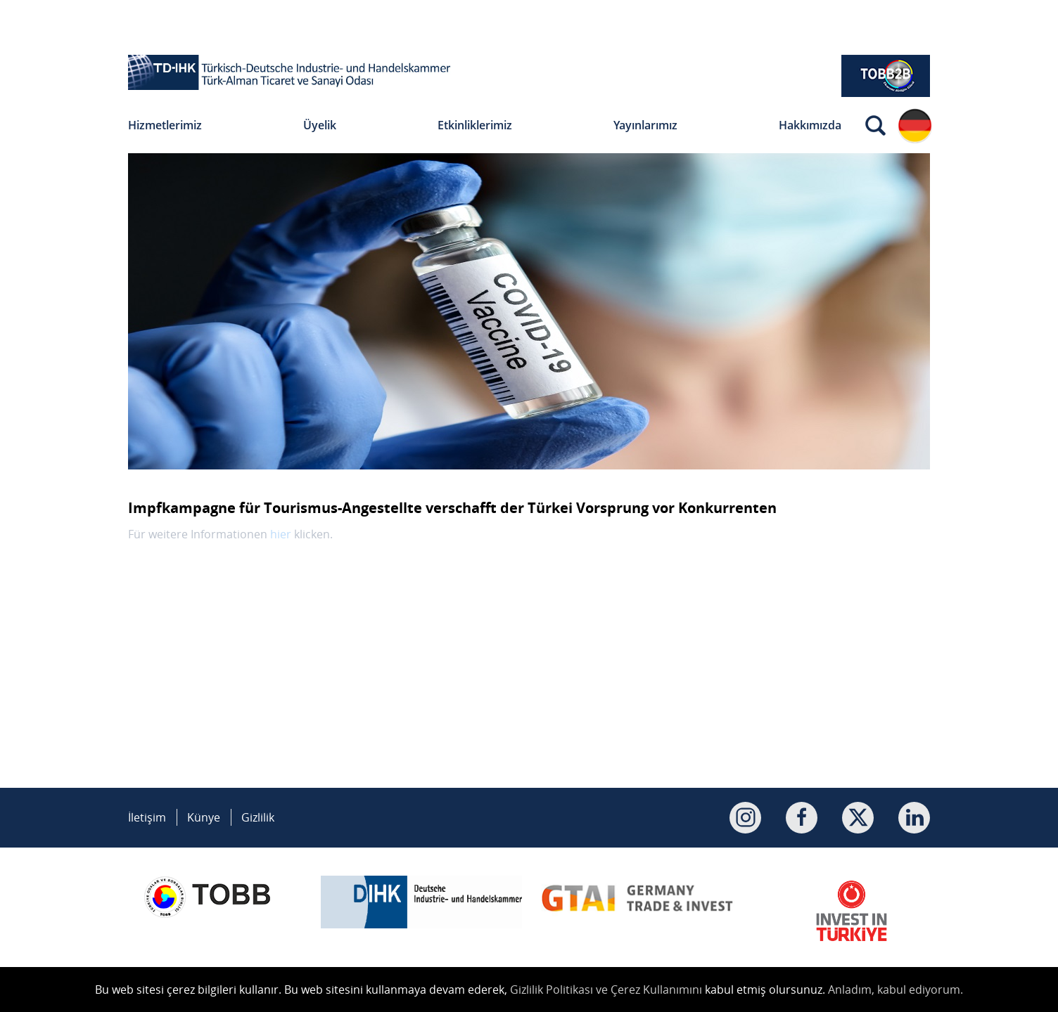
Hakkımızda (810, 125)
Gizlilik (257, 817)
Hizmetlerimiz (165, 125)
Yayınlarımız (645, 125)
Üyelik (319, 125)
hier (280, 534)
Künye (203, 817)
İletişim (147, 817)
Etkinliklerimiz (475, 125)
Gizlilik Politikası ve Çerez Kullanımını (606, 989)
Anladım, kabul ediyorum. (895, 989)
